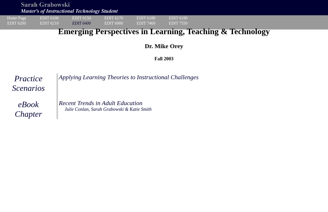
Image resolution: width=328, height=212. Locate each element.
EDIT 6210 (49, 23)
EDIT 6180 (146, 18)
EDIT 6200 (16, 23)
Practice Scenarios (28, 83)
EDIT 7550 (178, 23)
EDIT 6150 (81, 18)
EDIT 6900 (113, 23)
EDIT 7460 (146, 23)
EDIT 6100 (49, 18)
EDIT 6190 (178, 18)
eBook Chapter (28, 109)
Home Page (16, 18)
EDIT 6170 (113, 18)
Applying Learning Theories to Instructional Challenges (128, 77)
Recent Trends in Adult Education (105, 106)
